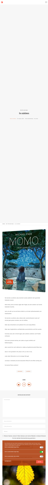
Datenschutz (8, 461)
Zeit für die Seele (24, 110)
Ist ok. (39, 461)
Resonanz (20, 371)
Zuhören (28, 371)
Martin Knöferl (13, 120)
